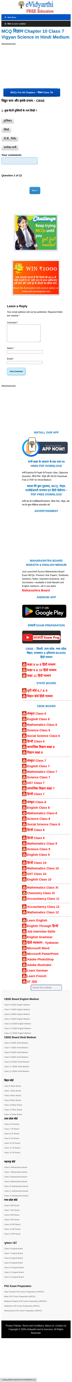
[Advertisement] (27, 65)
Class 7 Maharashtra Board (16, 1176)
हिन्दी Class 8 (36, 834)
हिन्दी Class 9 (36, 842)
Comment (12, 324)
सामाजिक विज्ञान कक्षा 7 (41, 793)
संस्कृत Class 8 (36, 806)
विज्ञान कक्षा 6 (35, 757)
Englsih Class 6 (38, 723)
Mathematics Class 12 (43, 917)
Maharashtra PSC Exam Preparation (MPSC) (23, 1315)
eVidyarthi (31, 1334)
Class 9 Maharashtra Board (16, 1186)
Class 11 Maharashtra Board (16, 1195)
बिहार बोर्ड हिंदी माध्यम (40, 700)
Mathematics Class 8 (42, 818)
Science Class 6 (38, 735)
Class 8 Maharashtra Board (16, 1181)
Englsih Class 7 (38, 770)
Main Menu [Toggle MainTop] (10, 17)
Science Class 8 (38, 823)
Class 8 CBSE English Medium (17, 1019)
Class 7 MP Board (12, 1215)
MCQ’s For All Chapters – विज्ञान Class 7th (31, 92)
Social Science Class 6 (43, 740)
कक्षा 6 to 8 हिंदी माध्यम (41, 669)
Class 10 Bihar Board (13, 1109)
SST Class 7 (36, 787)
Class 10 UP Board (12, 1147)
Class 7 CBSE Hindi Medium (16, 1052)
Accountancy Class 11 (43, 903)
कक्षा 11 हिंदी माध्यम (39, 680)
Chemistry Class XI (41, 897)
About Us (49, 1330)
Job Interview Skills (41, 936)
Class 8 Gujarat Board (13, 1262)
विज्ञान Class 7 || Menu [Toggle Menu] (15, 24)
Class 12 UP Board (12, 1157)
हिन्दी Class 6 (36, 746)
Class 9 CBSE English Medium (17, 1023)
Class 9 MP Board (12, 1224)
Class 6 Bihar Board (13, 1090)
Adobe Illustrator (39, 969)
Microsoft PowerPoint (42, 958)
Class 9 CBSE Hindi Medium (16, 1061)
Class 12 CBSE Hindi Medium (17, 1076)
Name (10, 353)
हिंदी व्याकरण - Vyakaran (43, 947)
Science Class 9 (38, 853)
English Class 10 (39, 884)
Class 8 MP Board (12, 1219)
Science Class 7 (38, 782)
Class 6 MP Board (12, 1210)
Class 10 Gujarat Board (14, 1272)
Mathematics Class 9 (42, 848)
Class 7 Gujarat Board (13, 1258)
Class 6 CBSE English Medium (17, 1009)
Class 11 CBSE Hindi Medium (17, 1071)
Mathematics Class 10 (43, 873)
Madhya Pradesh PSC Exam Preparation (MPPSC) (26, 1306)
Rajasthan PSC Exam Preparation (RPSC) (22, 1310)
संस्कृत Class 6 (36, 718)
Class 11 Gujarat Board (14, 1277)
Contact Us (60, 1330)
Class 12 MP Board (12, 1238)
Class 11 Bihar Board (13, 1114)
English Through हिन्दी (42, 930)
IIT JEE (32, 986)
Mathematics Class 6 (42, 729)
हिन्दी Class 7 (36, 798)
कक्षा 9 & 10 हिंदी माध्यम (41, 674)
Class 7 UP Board (12, 1133)
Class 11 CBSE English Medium (18, 1033)
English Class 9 (38, 859)
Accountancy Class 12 (43, 911)
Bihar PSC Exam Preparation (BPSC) (20, 1301)
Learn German (37, 975)
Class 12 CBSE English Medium (18, 1038)
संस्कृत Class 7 (36, 765)
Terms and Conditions (33, 1330)
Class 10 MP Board (12, 1229)
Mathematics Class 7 (42, 776)
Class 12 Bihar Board (13, 1119)
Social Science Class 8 (43, 829)
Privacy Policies (13, 1330)
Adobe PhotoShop (40, 964)
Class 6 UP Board (12, 1129)
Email (10, 363)
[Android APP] (44, 624)
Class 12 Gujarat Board (14, 1281)
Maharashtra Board (36, 595)
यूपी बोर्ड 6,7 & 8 (37, 695)
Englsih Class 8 (38, 812)
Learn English (37, 925)
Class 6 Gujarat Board (13, 1253)
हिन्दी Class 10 (36, 867)
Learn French (36, 980)
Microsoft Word (38, 953)
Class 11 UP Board (12, 1152)
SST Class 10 (36, 878)
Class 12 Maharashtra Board (16, 1200)
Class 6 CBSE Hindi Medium (16, 1047)
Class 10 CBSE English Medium (18, 1028)
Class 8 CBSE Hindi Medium (16, 1057)
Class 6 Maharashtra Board (16, 1172)
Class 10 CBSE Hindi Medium (17, 1066)
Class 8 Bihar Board (13, 1100)
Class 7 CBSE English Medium (17, 1014)
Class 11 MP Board (12, 1234)
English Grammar (39, 941)
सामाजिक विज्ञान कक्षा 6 (41, 751)
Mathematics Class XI (42, 892)
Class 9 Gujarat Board (13, 1267)
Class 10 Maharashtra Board (16, 1191)
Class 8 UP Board (12, 1138)
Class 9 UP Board (12, 1143)
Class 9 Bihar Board (13, 1105)
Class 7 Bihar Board (13, 1095)
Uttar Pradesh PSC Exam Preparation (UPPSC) (24, 1296)
